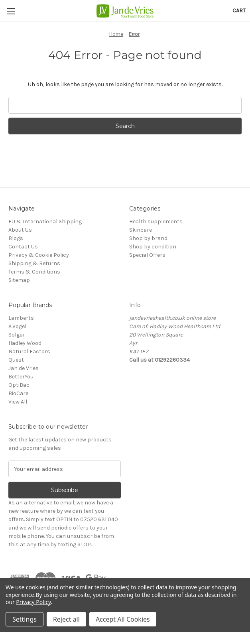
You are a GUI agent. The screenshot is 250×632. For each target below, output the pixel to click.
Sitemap (19, 280)
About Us (20, 229)
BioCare (18, 393)
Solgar (16, 334)
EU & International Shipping (45, 221)
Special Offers (147, 255)
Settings (24, 619)
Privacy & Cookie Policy (38, 255)
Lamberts (21, 318)
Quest (16, 359)
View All (17, 401)
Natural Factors (29, 351)
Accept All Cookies (123, 619)
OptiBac (19, 385)
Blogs (15, 238)
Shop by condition (152, 246)
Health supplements (156, 221)
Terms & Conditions (34, 271)
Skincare (140, 229)
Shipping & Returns (34, 263)
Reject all (66, 619)
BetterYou (20, 376)
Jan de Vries (23, 368)
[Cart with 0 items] (239, 10)
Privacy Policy (33, 602)
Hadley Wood (24, 343)
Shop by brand (148, 238)
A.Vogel (17, 326)
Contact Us (23, 246)
